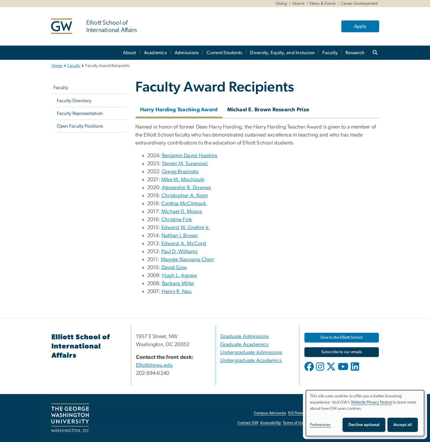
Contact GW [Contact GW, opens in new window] (248, 423)
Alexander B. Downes (186, 187)
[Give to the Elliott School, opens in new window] (341, 338)
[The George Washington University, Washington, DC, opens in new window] (70, 418)
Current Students (224, 52)
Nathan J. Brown (179, 235)
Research (354, 52)
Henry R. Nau (177, 291)
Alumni (298, 3)
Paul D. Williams (179, 251)
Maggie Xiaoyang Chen (187, 259)
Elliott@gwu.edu (154, 365)
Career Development (359, 3)
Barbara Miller (178, 283)
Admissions (187, 52)
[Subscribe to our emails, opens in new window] (341, 352)
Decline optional (363, 425)
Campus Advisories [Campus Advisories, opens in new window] (270, 413)
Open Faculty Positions (80, 126)
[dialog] (365, 413)
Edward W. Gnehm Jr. (185, 227)
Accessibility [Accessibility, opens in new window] (270, 423)
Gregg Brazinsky (180, 171)
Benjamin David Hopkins (190, 155)
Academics (155, 52)
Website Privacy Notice (371, 402)
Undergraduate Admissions (251, 352)
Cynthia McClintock (184, 203)
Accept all (402, 425)
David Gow (174, 267)
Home (56, 66)
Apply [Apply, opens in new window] (360, 26)
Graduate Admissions (244, 336)
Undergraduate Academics (251, 360)
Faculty (330, 52)
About (129, 52)
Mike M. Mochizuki (182, 179)
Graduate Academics (244, 344)
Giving (281, 3)
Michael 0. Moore (181, 211)
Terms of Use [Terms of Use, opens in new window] (294, 423)
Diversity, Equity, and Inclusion (282, 52)
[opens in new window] (309, 371)
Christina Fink (176, 219)
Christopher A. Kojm (184, 195)
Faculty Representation (80, 113)
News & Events (323, 3)
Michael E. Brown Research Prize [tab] (268, 109)
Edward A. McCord (183, 243)
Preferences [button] (320, 425)
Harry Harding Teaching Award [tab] (179, 109)
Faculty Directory (74, 100)
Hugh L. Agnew (179, 275)
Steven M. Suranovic (185, 163)
